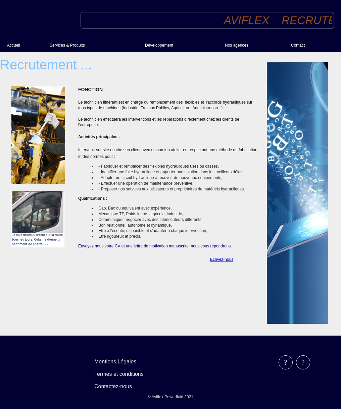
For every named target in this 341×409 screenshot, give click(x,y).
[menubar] (123, 374)
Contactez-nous (113, 386)
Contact (298, 45)
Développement (159, 45)
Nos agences (236, 45)
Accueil (13, 45)
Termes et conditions (119, 374)
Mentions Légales (115, 361)
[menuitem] (25, 45)
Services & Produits (67, 45)
